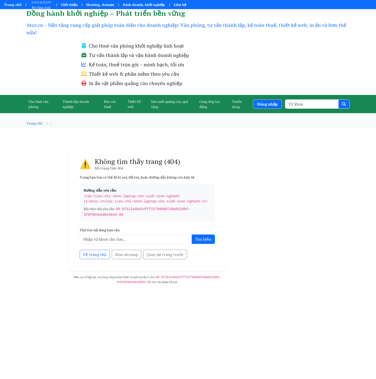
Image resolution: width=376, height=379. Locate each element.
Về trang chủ (95, 254)
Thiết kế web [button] (134, 104)
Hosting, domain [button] (100, 4)
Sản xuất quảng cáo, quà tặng (169, 104)
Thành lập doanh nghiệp (76, 104)
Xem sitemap (126, 254)
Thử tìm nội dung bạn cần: (100, 230)
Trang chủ (12, 4)
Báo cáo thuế (110, 104)
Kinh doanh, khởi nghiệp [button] (144, 4)
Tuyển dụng (237, 104)
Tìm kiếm (203, 239)
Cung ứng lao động (209, 104)
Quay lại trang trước (165, 254)
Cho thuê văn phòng (38, 104)
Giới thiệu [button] (69, 4)
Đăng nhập (267, 104)
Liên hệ (180, 4)
